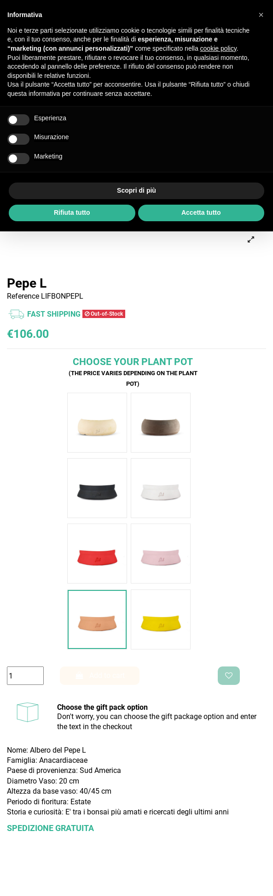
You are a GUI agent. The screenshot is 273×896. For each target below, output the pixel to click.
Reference (23, 296)
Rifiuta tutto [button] (72, 212)
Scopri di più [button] (136, 190)
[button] (261, 14)
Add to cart (100, 675)
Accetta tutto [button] (201, 212)
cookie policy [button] (218, 48)
